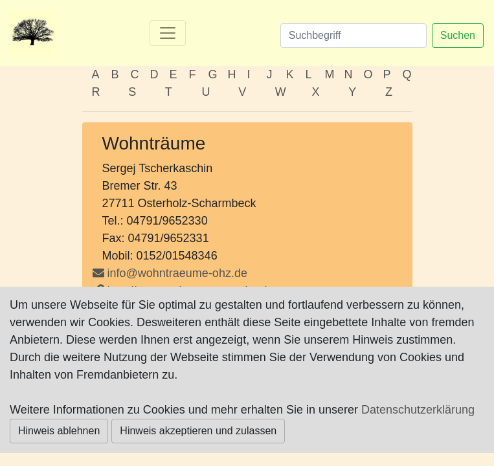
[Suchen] (353, 35)
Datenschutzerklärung (418, 409)
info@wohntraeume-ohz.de (177, 273)
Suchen (457, 35)
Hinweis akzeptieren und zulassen (198, 430)
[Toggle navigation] (168, 33)
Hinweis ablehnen (59, 430)
